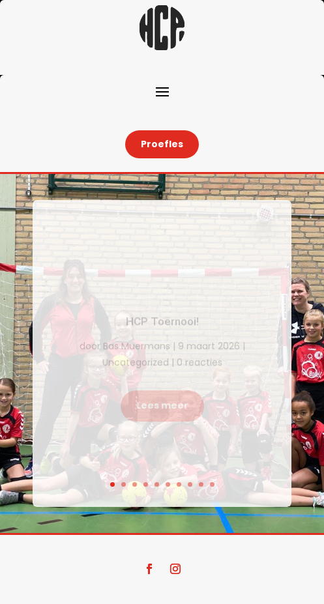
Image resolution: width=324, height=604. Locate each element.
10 (212, 484)
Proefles (162, 144)
